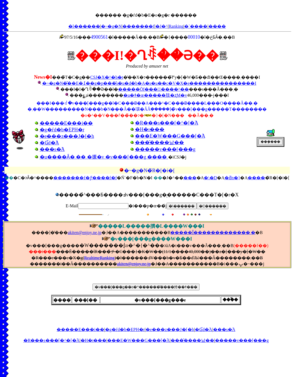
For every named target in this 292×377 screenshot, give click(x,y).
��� (189, 177)
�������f (138, 26)
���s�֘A (224, 329)
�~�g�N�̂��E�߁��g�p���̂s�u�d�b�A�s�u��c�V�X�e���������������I (149, 83)
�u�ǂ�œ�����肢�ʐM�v (155, 95)
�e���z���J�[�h (170, 329)
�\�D (210, 177)
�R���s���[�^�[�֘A (51, 340)
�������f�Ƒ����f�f (85, 177)
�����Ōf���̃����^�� (153, 89)
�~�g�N (111, 26)
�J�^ (161, 26)
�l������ (84, 26)
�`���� (195, 26)
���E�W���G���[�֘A (138, 340)
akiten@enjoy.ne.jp (85, 232)
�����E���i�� (80, 329)
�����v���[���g (242, 340)
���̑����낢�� (192, 340)
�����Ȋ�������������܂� (212, 232)
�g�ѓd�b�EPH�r (125, 329)
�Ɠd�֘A (203, 329)
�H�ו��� (94, 340)
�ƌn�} (232, 177)
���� (217, 26)
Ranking (176, 26)
